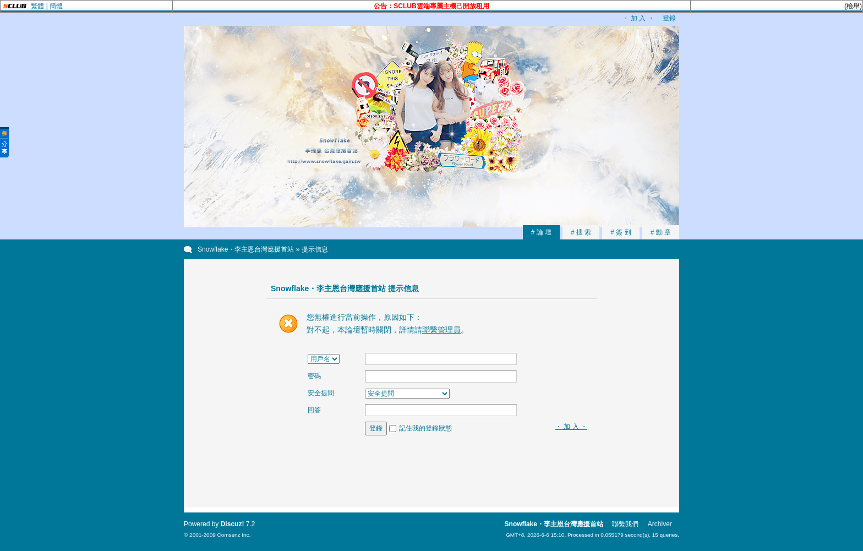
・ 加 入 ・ (638, 18)
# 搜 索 (581, 232)
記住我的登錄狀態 (425, 428)
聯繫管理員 (441, 329)
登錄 (669, 18)
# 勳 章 (661, 232)
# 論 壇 (541, 232)
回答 (314, 410)
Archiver (660, 524)
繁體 (37, 6)
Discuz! (232, 524)
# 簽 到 (620, 232)
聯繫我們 (625, 524)
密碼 (314, 376)
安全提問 (321, 393)
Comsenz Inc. (233, 535)
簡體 (56, 6)
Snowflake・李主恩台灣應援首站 (246, 249)
